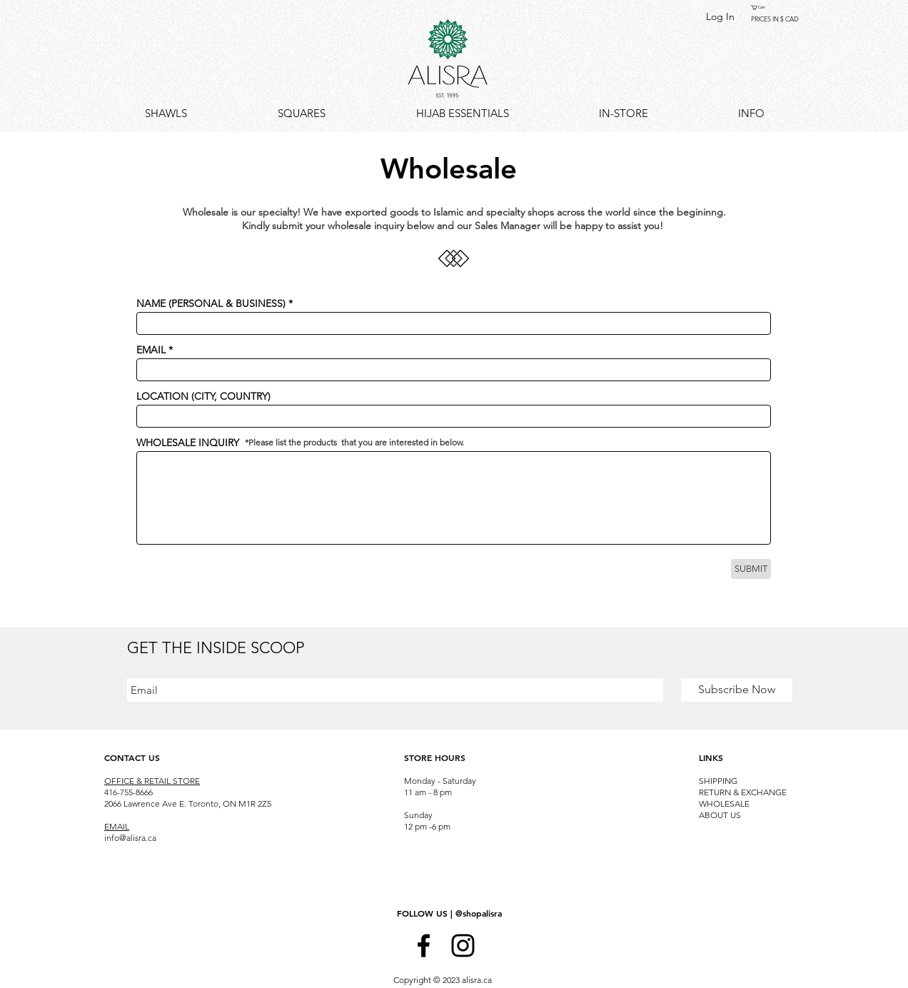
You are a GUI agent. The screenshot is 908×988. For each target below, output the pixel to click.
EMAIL (151, 350)
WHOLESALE (724, 803)
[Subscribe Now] (736, 690)
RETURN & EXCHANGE (743, 792)
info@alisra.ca (130, 837)
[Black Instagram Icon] (463, 945)
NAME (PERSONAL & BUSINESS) (211, 303)
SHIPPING (718, 780)
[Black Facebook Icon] (423, 945)
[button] (761, 7)
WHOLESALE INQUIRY (187, 443)
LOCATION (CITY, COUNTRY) (203, 396)
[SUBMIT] (751, 569)
